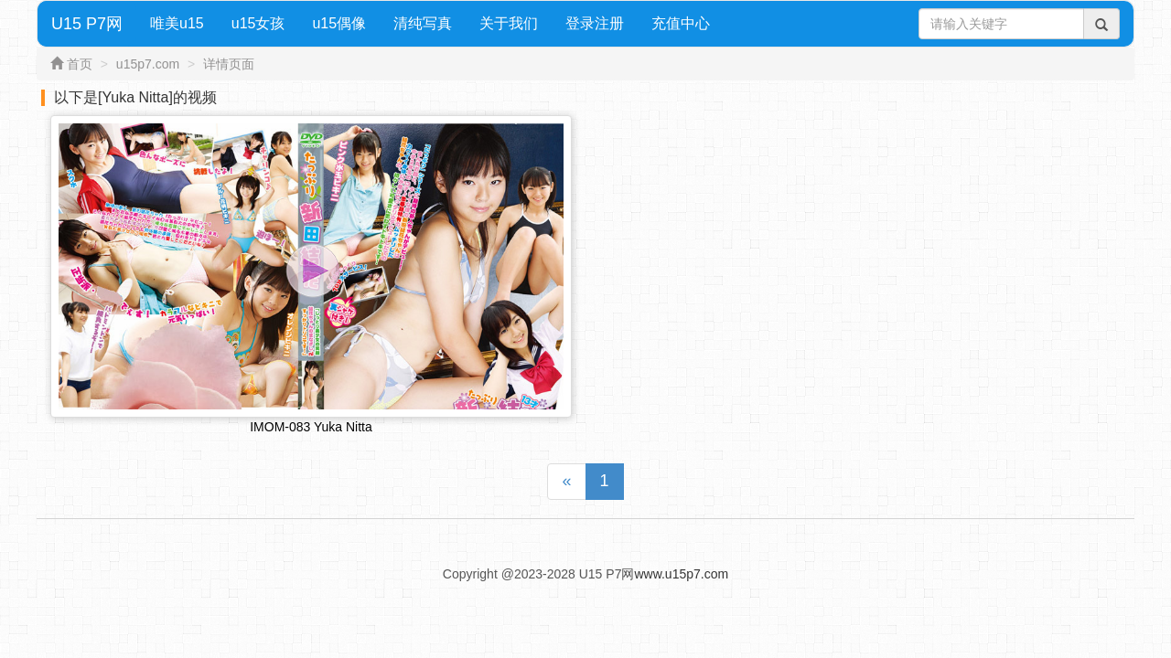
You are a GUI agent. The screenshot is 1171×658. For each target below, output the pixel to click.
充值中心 (680, 23)
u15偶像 (339, 23)
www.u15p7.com (681, 574)
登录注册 (594, 23)
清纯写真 (422, 23)
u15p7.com (147, 64)
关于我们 (508, 23)
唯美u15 (177, 23)
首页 (79, 64)
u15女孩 (258, 23)
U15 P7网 (87, 24)
